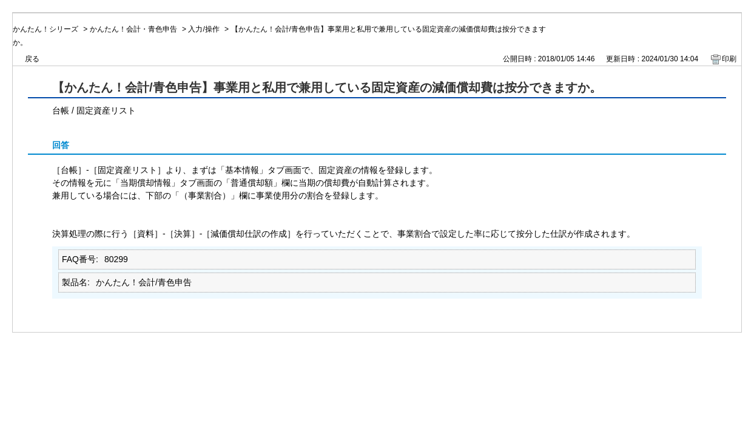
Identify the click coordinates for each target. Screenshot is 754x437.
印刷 (729, 59)
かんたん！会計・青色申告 (133, 29)
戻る (32, 59)
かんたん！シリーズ (45, 29)
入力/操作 (203, 29)
